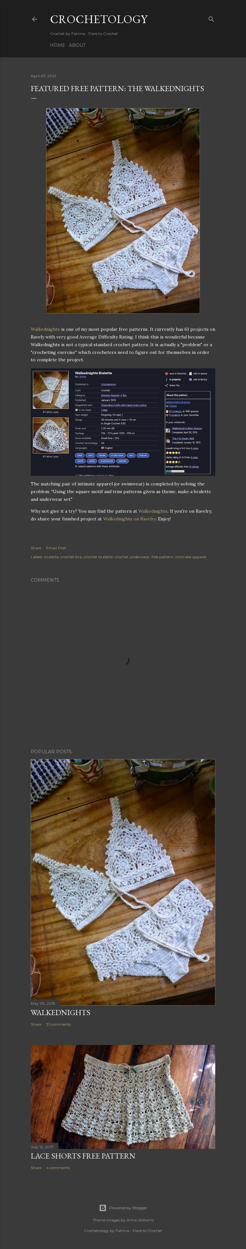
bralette (51, 556)
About (77, 45)
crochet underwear (132, 556)
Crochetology (98, 19)
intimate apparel (190, 556)
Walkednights (45, 329)
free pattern (162, 556)
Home (57, 45)
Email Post (56, 547)
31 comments (58, 1024)
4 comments (58, 1167)
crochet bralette (98, 556)
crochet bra (71, 556)
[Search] (211, 18)
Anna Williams (140, 1220)
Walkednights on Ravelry (129, 519)
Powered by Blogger (123, 1208)
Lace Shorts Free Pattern (83, 1156)
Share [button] (36, 547)
